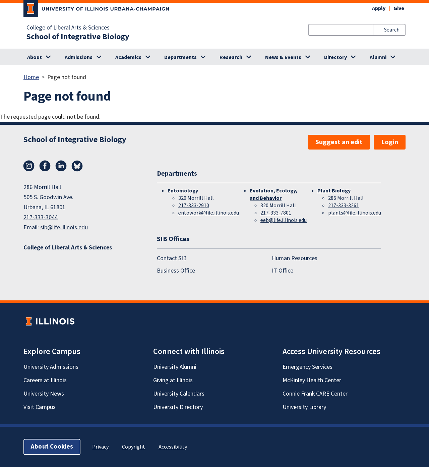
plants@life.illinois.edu (354, 213)
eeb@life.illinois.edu (283, 220)
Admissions (79, 57)
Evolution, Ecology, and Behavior (273, 194)
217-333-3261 (343, 205)
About (34, 57)
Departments (180, 57)
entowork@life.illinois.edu (208, 213)
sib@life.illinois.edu (64, 227)
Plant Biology (334, 190)
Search (392, 30)
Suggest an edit (339, 142)
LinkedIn (61, 166)
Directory (335, 57)
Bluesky (77, 166)
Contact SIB (172, 258)
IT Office (282, 271)
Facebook (45, 166)
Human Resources (294, 258)
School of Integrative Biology (77, 37)
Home (31, 77)
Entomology (183, 190)
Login (389, 142)
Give (398, 8)
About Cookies (52, 446)
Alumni (378, 57)
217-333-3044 (40, 217)
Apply (378, 8)
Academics (128, 57)
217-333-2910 (193, 205)
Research (231, 57)
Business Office (176, 271)
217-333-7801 (275, 213)
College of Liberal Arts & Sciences (68, 28)
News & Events (283, 57)
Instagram (28, 166)
